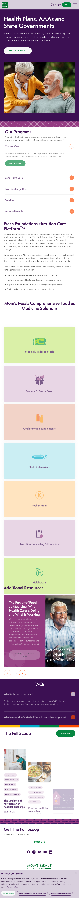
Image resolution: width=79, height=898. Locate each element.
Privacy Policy (12, 887)
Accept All (8, 893)
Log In (58, 4)
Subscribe (39, 842)
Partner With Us (18, 51)
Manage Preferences (61, 893)
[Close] (76, 873)
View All (65, 733)
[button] (22, 673)
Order (67, 5)
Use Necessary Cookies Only (32, 893)
